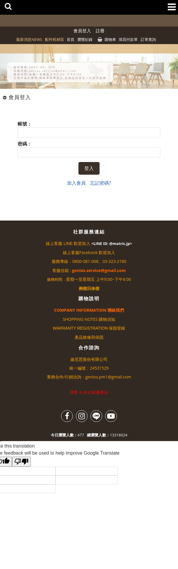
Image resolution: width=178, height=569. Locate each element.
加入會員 (76, 183)
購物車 (110, 39)
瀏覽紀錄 (85, 39)
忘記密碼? (100, 183)
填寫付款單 (128, 39)
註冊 (100, 31)
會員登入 (82, 31)
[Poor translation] (21, 462)
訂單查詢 (148, 39)
